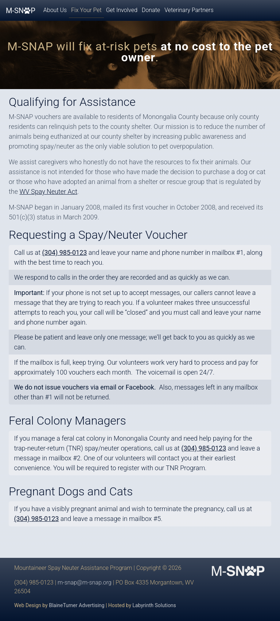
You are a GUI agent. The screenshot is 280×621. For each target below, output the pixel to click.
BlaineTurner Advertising (76, 605)
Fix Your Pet (86, 10)
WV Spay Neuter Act (48, 191)
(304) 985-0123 (203, 448)
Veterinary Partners (188, 10)
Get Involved (121, 10)
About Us (55, 10)
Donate (151, 10)
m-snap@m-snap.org (85, 582)
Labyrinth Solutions (154, 605)
